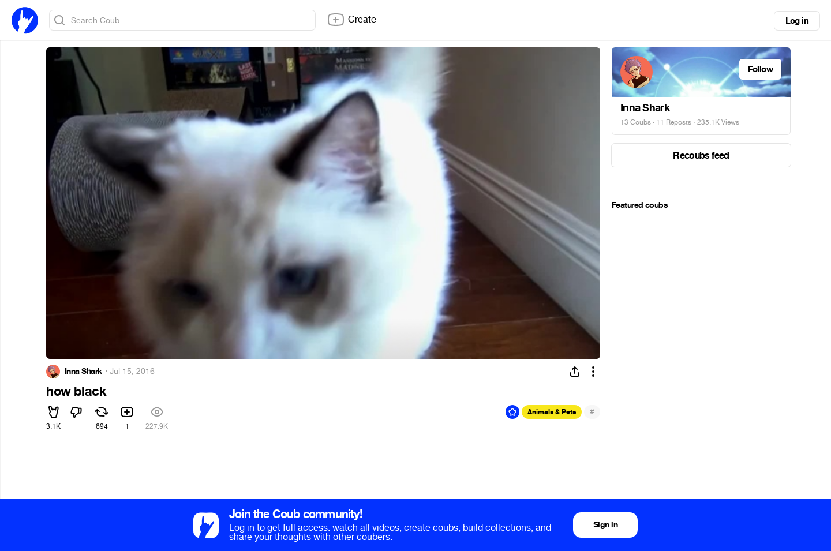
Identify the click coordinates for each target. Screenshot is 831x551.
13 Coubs (635, 122)
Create (351, 19)
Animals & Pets (551, 412)
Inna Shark (83, 372)
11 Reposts (673, 122)
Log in (796, 21)
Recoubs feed (701, 155)
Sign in (605, 524)
